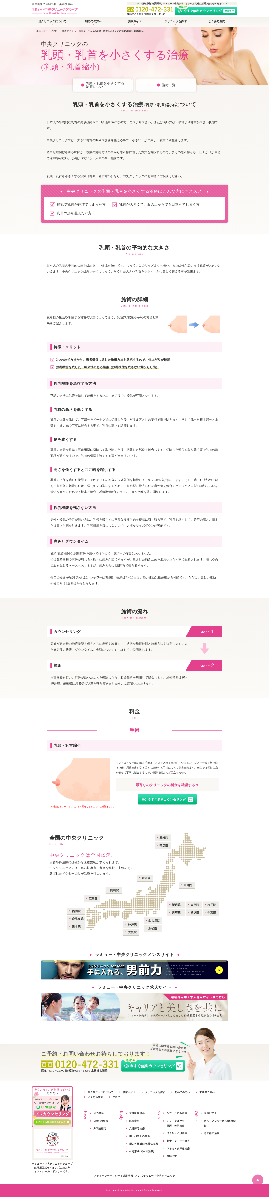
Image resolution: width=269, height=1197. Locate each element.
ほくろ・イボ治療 (177, 1133)
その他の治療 (211, 1133)
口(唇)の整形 (100, 1120)
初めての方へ (93, 21)
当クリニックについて (52, 21)
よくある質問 (216, 21)
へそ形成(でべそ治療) (141, 1151)
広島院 (93, 898)
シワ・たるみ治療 (177, 1113)
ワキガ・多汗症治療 (178, 1148)
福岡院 (76, 911)
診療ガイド (135, 21)
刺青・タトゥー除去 (178, 1141)
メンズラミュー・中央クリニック (155, 1175)
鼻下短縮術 (99, 1128)
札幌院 (164, 837)
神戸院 (132, 924)
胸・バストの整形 (139, 1136)
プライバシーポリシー (107, 1175)
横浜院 (195, 912)
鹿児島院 (78, 918)
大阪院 (132, 932)
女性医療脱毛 (137, 1113)
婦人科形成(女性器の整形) (144, 1143)
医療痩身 (134, 1120)
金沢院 (146, 878)
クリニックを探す (175, 21)
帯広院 (164, 845)
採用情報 (128, 1175)
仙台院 (187, 885)
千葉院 (211, 912)
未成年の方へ (207, 1092)
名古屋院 (154, 920)
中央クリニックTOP (46, 31)
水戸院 (211, 904)
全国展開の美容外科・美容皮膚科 (55, 9)
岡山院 (114, 890)
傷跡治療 (172, 1156)
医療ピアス (210, 1113)
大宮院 (195, 904)
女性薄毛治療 (137, 1128)
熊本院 (76, 926)
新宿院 (176, 904)
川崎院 (176, 912)
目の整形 (98, 1113)
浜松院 (152, 928)
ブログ (116, 1097)
